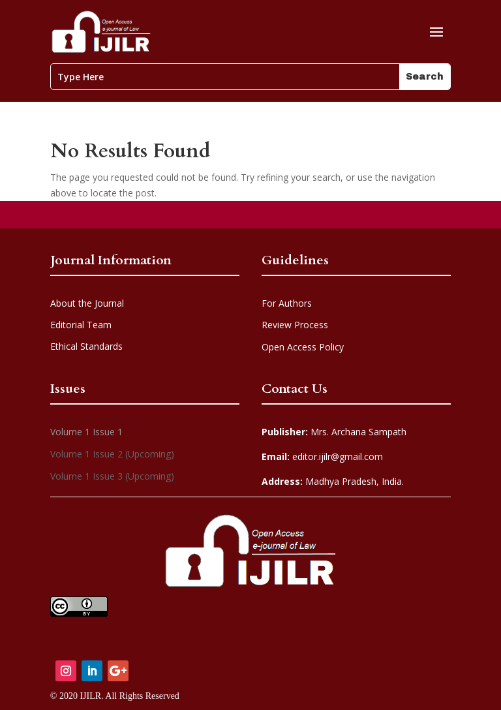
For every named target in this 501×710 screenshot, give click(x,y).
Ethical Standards (86, 346)
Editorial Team (81, 324)
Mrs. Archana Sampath (334, 431)
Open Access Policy (303, 347)
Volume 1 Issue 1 (86, 431)
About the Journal (87, 303)
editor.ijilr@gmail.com (322, 456)
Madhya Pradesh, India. (333, 481)
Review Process (295, 324)
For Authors (287, 303)
